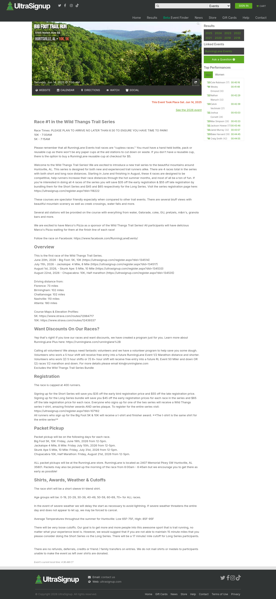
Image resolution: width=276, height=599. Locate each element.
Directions (90, 90)
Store (212, 17)
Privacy (235, 594)
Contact (261, 17)
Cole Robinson (217, 82)
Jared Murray (217, 130)
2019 (227, 37)
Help (246, 17)
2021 (208, 37)
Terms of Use (220, 594)
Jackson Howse (218, 125)
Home (136, 17)
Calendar (65, 90)
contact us (108, 577)
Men (208, 75)
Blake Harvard (217, 134)
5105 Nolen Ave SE (47, 32)
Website (42, 90)
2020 (218, 37)
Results (152, 17)
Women (219, 74)
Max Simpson (217, 121)
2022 (237, 33)
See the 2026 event (189, 110)
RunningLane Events (218, 51)
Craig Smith (216, 138)
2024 (218, 33)
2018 (237, 37)
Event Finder (176, 17)
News (199, 17)
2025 (208, 33)
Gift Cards (229, 17)
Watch (112, 90)
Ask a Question (223, 59)
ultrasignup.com (110, 581)
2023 (227, 33)
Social (132, 90)
